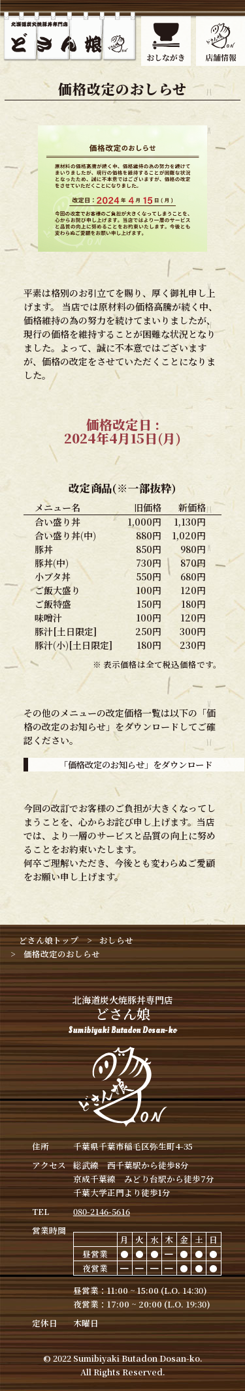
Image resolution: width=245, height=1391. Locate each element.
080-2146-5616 (101, 1211)
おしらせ (116, 940)
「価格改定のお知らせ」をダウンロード (135, 764)
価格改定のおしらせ (62, 954)
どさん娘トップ (48, 940)
